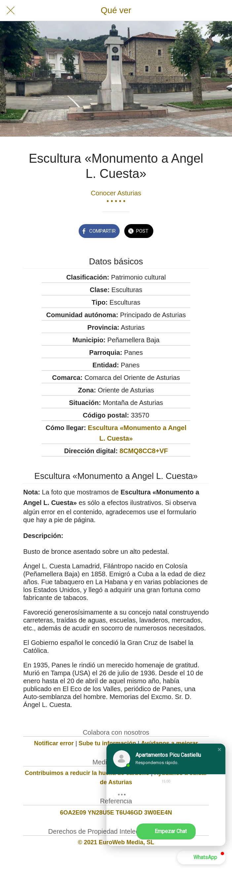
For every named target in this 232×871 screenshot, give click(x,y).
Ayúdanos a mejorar (169, 743)
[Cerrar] (11, 11)
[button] (219, 749)
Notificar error (54, 743)
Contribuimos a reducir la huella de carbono (87, 773)
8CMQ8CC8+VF (144, 450)
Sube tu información (107, 743)
